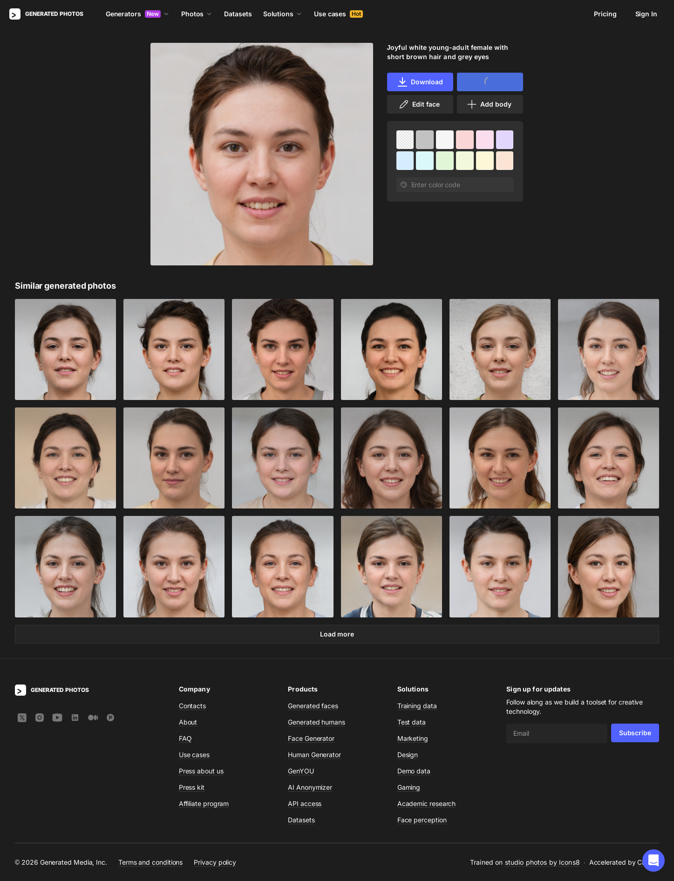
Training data (417, 706)
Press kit (191, 787)
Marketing (412, 738)
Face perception (422, 820)
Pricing (605, 14)
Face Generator (311, 738)
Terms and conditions (150, 862)
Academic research (426, 803)
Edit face (418, 104)
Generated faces (313, 706)
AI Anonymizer (310, 787)
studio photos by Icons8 (542, 862)
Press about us (201, 771)
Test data (411, 722)
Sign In (646, 14)
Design (407, 755)
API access (304, 803)
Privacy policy (215, 862)
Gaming (409, 787)
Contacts (192, 706)
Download (420, 82)
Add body (488, 104)
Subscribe (635, 733)
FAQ (185, 738)
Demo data (413, 771)
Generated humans (316, 722)
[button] (653, 860)
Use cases (338, 14)
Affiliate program (204, 803)
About (188, 722)
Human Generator (314, 755)
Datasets (238, 14)
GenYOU (301, 771)
